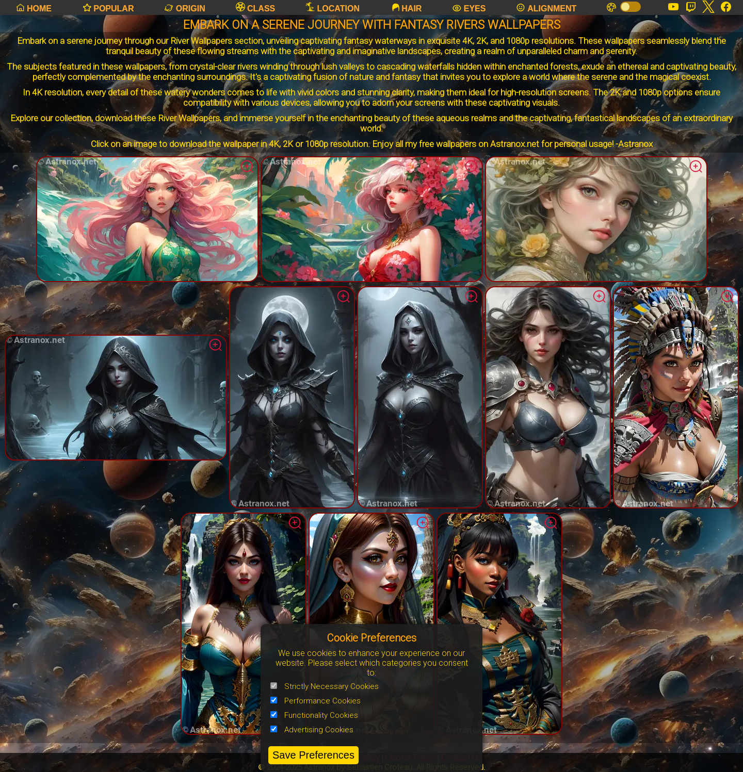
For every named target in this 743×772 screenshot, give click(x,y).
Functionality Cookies (314, 715)
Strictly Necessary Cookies (324, 686)
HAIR (406, 7)
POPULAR (108, 7)
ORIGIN (184, 7)
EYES (469, 7)
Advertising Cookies (311, 729)
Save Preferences (313, 755)
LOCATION (332, 7)
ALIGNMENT (546, 7)
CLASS (256, 7)
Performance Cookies (315, 700)
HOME (33, 7)
